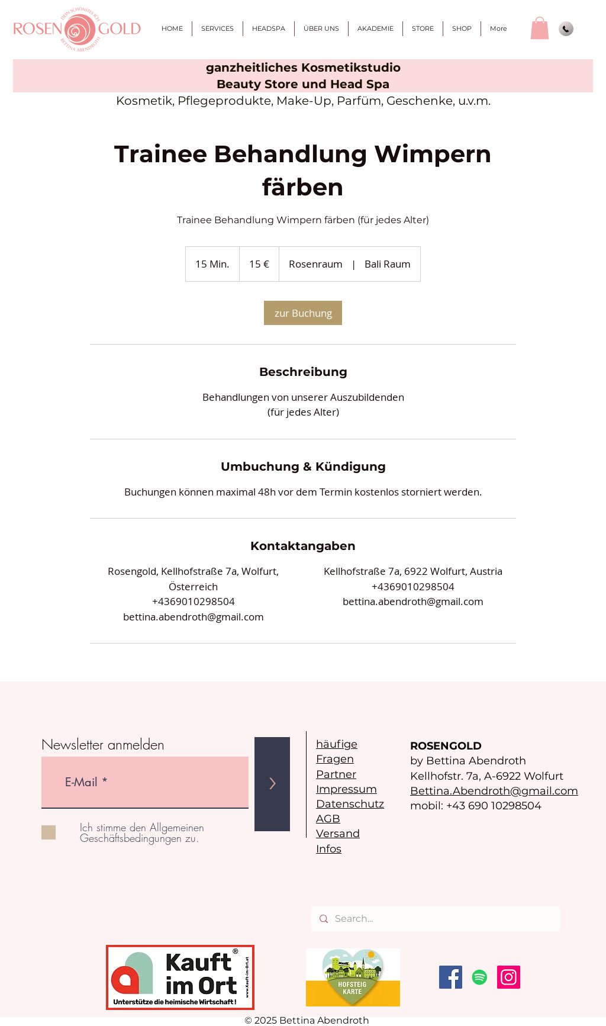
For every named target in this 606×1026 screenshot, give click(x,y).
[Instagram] (508, 977)
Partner (336, 774)
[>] (272, 784)
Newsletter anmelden (103, 744)
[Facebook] (450, 977)
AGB (328, 818)
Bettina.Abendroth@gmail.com (494, 790)
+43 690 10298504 (493, 805)
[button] (539, 28)
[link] (303, 313)
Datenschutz (350, 803)
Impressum (346, 789)
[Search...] (435, 919)
